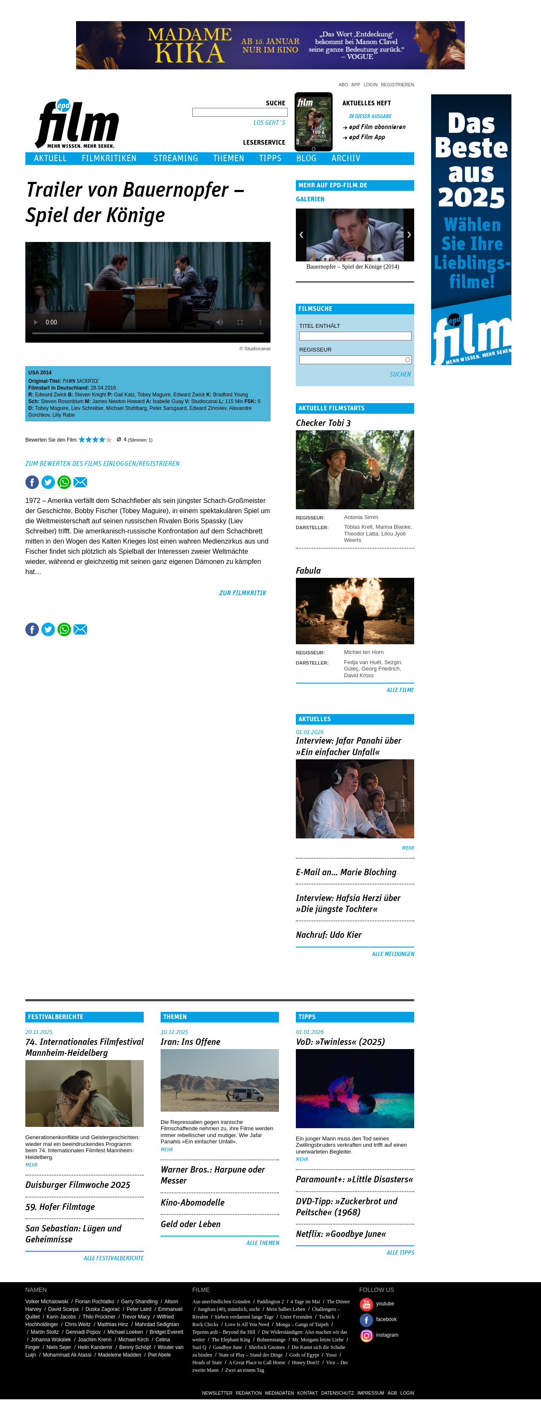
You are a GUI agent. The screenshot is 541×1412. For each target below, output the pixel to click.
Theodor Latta (361, 533)
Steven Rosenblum (62, 401)
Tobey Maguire (154, 395)
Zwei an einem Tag (244, 1370)
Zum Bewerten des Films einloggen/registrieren (102, 463)
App (356, 84)
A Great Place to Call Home (257, 1362)
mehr (408, 848)
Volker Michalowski (46, 1302)
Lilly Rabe (63, 415)
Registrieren (397, 84)
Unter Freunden (296, 1317)
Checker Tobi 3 (323, 423)
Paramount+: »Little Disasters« (354, 1179)
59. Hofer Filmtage (60, 1207)
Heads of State (207, 1362)
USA (33, 373)
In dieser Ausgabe (370, 116)
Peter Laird (139, 1309)
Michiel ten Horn (364, 652)
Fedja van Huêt (362, 662)
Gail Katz (124, 395)
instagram (387, 1335)
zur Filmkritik (242, 593)
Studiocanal (204, 401)
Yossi (330, 1355)
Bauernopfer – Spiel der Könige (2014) (352, 267)
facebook (386, 1319)
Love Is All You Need (247, 1324)
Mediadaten (279, 1393)
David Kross (359, 675)
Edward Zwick (51, 395)
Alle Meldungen (393, 954)
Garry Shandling (139, 1302)
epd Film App (367, 137)
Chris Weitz (77, 1324)
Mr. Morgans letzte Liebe (318, 1340)
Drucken (96, 482)
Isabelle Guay (168, 401)
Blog (306, 158)
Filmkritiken (109, 158)
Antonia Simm (361, 517)
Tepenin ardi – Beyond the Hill (223, 1332)
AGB (392, 1393)
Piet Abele (159, 1355)
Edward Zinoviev (208, 408)
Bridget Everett (166, 1332)
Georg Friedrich (380, 668)
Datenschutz (337, 1393)
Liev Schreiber (87, 408)
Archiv (346, 158)
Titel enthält (319, 326)
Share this (32, 482)
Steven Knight (91, 395)
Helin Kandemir (95, 1347)
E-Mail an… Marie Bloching (346, 872)
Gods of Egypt (304, 1355)
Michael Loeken (125, 1332)
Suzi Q (199, 1347)
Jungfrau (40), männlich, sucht (229, 1309)
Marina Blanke (392, 527)
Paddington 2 (270, 1302)
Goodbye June (227, 1347)
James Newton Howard (118, 401)
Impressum (371, 1393)
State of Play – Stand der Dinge (251, 1355)
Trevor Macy (136, 1317)
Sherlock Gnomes (267, 1347)
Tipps (270, 158)
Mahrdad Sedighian (157, 1324)
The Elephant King (231, 1340)
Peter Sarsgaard (168, 408)
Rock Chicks (205, 1324)
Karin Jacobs (61, 1317)
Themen (228, 158)
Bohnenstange (271, 1340)
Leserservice (264, 142)
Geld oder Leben (191, 1224)
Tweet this (48, 482)
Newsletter (217, 1393)
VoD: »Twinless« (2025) (340, 1042)
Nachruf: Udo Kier (329, 935)
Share (64, 482)
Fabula (308, 571)
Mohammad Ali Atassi (67, 1355)
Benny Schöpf (135, 1347)
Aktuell (50, 158)
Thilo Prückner (98, 1317)
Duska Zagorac (102, 1309)
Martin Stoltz (45, 1332)
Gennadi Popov (83, 1332)
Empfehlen (80, 482)
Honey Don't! (306, 1362)
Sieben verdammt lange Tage (244, 1317)
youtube (385, 1304)
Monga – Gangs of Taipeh (302, 1324)
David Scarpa (63, 1309)
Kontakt (307, 1393)
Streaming (175, 158)
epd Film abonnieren (377, 127)
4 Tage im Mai (305, 1302)
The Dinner (338, 1302)
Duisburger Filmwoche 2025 (77, 1185)
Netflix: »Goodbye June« (341, 1234)
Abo (343, 84)
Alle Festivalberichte (114, 1258)
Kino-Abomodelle (192, 1203)
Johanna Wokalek (51, 1340)
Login (371, 84)
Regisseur (315, 349)
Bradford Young (230, 395)
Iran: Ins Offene (190, 1042)
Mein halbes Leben (285, 1309)
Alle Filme (400, 690)
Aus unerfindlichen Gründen (221, 1302)
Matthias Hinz (113, 1324)
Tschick (326, 1317)
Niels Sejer (58, 1347)
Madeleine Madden (119, 1355)
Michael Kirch (133, 1340)
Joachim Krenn (95, 1340)
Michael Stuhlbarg (126, 408)
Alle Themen (262, 1243)
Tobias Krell (358, 527)
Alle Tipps (400, 1253)
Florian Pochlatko (94, 1302)
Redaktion (249, 1393)
